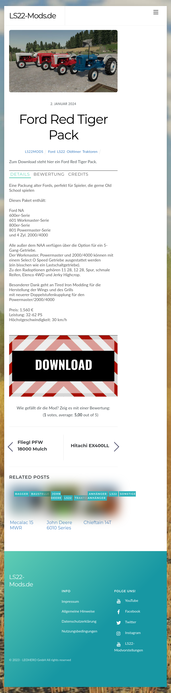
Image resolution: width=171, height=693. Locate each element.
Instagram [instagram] (127, 632)
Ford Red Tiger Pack (63, 127)
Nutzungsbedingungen (79, 631)
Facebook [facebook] (127, 611)
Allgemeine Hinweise (78, 611)
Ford (51, 151)
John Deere (56, 495)
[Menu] (155, 12)
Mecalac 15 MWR (21, 525)
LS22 (61, 151)
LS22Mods (34, 152)
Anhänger (98, 493)
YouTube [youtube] (126, 600)
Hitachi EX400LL (90, 445)
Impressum (70, 601)
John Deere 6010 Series (59, 525)
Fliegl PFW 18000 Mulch (32, 445)
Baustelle (40, 493)
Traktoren (90, 151)
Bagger (21, 493)
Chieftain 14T (97, 522)
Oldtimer (74, 151)
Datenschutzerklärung (79, 621)
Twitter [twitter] (125, 622)
